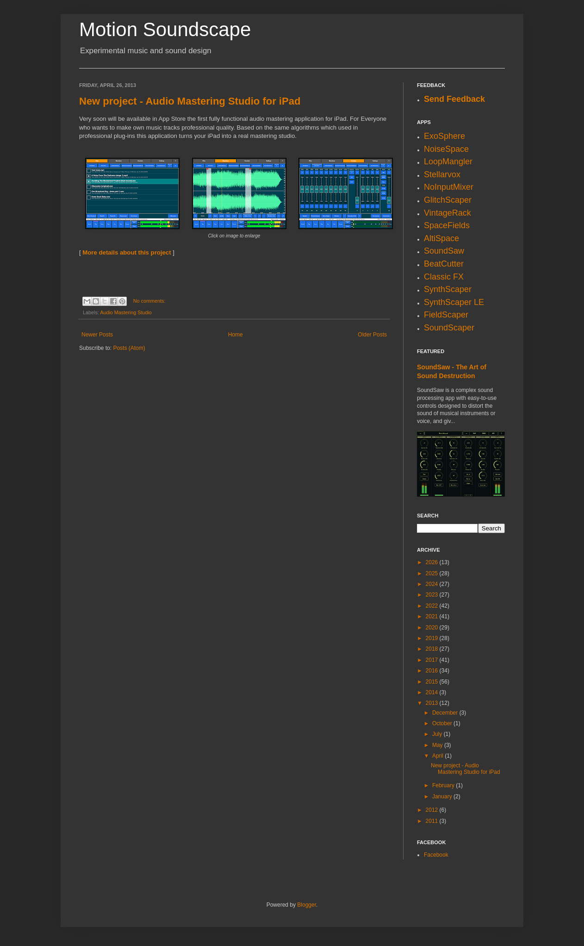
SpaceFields (447, 225)
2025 (433, 573)
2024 (433, 584)
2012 (433, 810)
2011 (433, 821)
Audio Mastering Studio (126, 312)
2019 (433, 638)
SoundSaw (444, 250)
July (438, 734)
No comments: (149, 301)
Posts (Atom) (129, 348)
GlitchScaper (448, 200)
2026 (433, 562)
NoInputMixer (448, 187)
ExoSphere (444, 136)
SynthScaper (448, 289)
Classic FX (444, 276)
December (446, 713)
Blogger (306, 905)
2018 (433, 649)
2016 (433, 670)
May (438, 745)
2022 (433, 606)
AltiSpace (441, 238)
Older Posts (372, 334)
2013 (433, 703)
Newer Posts (97, 334)
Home (235, 334)
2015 (433, 681)
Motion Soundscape (165, 29)
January (443, 796)
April (438, 756)
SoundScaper (449, 327)
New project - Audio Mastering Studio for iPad (189, 101)
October (443, 723)
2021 (433, 616)
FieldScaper (446, 314)
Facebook (436, 855)
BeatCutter (444, 263)
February (444, 785)
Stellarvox (442, 174)
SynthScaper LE (454, 302)
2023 (433, 594)
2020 (433, 627)
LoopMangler (448, 161)
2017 (433, 660)
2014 (433, 692)
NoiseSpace (446, 149)
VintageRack (447, 213)
